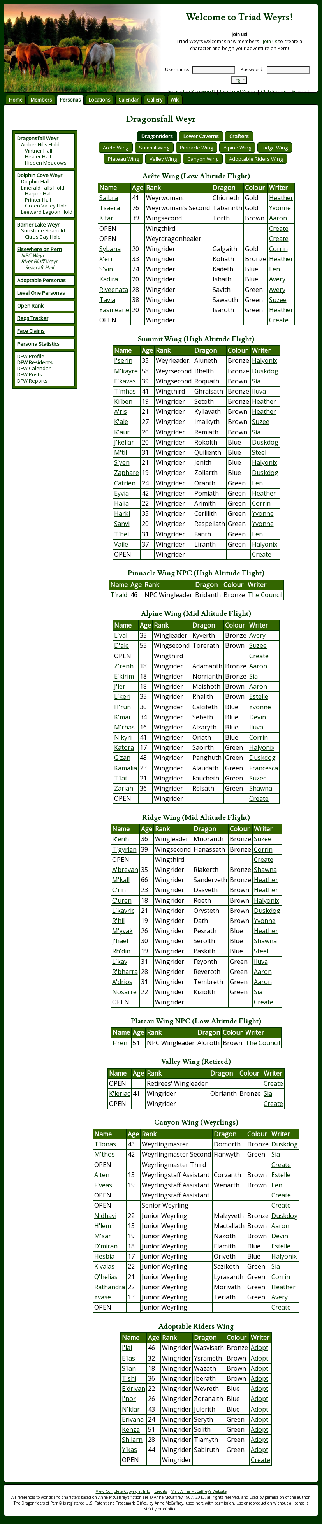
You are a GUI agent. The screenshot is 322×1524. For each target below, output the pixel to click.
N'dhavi (105, 1215)
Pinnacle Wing (196, 147)
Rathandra (109, 1287)
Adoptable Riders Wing (256, 158)
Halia (121, 503)
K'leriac (119, 1093)
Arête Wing (115, 147)
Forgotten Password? (191, 91)
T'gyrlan (124, 849)
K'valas (104, 1266)
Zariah (123, 788)
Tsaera (109, 208)
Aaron (278, 218)
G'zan (122, 757)
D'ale (121, 645)
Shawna (260, 788)
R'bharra (125, 971)
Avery (277, 279)
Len (274, 269)
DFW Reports (32, 380)
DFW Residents (35, 362)
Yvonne (280, 208)
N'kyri (123, 737)
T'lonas (105, 1144)
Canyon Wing (202, 158)
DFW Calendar (34, 368)
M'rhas (124, 727)
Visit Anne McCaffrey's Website (199, 1491)
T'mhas (125, 391)
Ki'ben (123, 401)
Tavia (107, 299)
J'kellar (124, 442)
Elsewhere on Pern (39, 249)
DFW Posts (29, 374)
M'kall (121, 879)
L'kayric (123, 910)
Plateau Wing (123, 158)
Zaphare (126, 472)
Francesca (263, 768)
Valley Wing (163, 158)
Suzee (278, 299)
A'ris (120, 411)
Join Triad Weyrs (238, 91)
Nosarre (124, 992)
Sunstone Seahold (43, 230)
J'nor (129, 1398)
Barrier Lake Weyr (38, 224)
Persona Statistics (38, 343)
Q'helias (106, 1277)
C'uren (122, 900)
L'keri (122, 696)
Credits (239, 98)
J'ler (119, 686)
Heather (281, 197)
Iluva (259, 391)
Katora (124, 747)
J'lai (127, 1347)
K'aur (122, 432)
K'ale (121, 421)
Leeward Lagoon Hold (46, 211)
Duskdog (265, 371)
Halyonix (264, 360)
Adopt (259, 1347)
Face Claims (31, 330)
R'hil (118, 920)
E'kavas (125, 381)
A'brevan (125, 869)
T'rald (118, 595)
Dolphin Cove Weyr (39, 175)
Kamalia (125, 768)
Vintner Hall (38, 150)
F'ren (120, 1043)
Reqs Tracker (32, 318)
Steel (259, 452)
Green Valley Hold (46, 205)
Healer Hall (38, 156)
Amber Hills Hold (40, 144)
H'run (122, 707)
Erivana (133, 1419)
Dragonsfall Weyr (37, 138)
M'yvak (122, 930)
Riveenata (113, 289)
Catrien (124, 483)
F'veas (103, 1185)
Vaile (121, 544)
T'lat (120, 778)
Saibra (108, 197)
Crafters (239, 136)
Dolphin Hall (35, 181)
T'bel (121, 534)
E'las (128, 1358)
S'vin (106, 269)
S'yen (122, 462)
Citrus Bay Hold (43, 236)
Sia (256, 381)
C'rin (119, 890)
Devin (257, 717)
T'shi (129, 1378)
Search (299, 91)
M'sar (102, 1236)
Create (279, 228)
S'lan (129, 1368)
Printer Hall (38, 199)
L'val (120, 635)
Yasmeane (114, 310)
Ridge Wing (275, 147)
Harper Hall (38, 193)
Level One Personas (41, 292)
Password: (252, 69)
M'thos (104, 1154)
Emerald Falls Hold (42, 187)
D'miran (106, 1246)
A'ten (101, 1175)
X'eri (105, 259)
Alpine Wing (237, 147)
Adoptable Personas (41, 280)
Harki (122, 513)
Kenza (131, 1429)
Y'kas (129, 1449)
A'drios (122, 981)
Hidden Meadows (46, 162)
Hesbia (104, 1256)
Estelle (258, 696)
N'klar (131, 1409)
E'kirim (124, 676)
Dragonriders (157, 136)
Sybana (110, 248)
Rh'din (121, 951)
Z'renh (124, 666)
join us (270, 41)
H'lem (102, 1226)
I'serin (123, 360)
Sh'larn (132, 1439)
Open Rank (30, 305)
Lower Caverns (201, 136)
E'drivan (133, 1388)
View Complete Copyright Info (123, 1491)
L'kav (119, 961)
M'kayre (126, 371)
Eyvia (121, 493)
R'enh (120, 839)
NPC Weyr (32, 255)
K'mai (122, 717)
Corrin (278, 248)
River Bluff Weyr (39, 261)
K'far (106, 218)
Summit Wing (154, 147)
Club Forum (274, 91)
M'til (120, 452)
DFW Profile (30, 356)
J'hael (120, 941)
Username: (177, 69)
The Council (265, 595)
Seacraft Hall (39, 267)
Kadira (108, 279)
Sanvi (122, 523)
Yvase (102, 1297)
